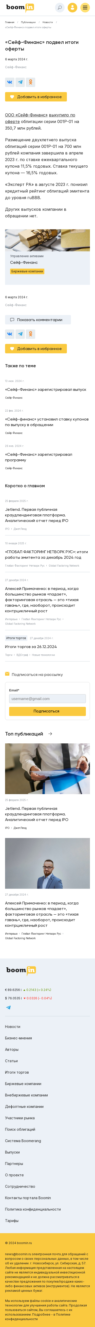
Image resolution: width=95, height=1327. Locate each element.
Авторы (11, 1049)
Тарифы (11, 1220)
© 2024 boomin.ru (18, 1243)
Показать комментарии (39, 319)
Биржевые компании (23, 1083)
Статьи (11, 1061)
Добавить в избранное (39, 96)
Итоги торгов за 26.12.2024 (31, 646)
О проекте (14, 1175)
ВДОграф (22, 655)
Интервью (11, 619)
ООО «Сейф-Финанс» (26, 114)
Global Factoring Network (64, 565)
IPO (7, 529)
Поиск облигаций (20, 1129)
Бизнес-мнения (18, 1038)
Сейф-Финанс (16, 67)
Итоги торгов (16, 638)
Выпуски (12, 1152)
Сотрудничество (20, 1186)
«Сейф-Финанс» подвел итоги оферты (28, 27)
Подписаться (46, 711)
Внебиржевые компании (26, 1095)
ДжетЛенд (20, 529)
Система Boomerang (23, 1141)
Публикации (28, 22)
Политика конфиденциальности (33, 1209)
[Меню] (85, 7)
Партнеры (14, 1163)
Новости (48, 22)
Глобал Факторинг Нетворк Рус (25, 565)
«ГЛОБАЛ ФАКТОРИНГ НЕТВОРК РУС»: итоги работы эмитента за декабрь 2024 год (46, 554)
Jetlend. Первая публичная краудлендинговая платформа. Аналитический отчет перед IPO (36, 515)
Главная (9, 22)
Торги (8, 655)
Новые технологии (43, 655)
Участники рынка (20, 1118)
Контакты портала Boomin (28, 1198)
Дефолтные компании (24, 1106)
